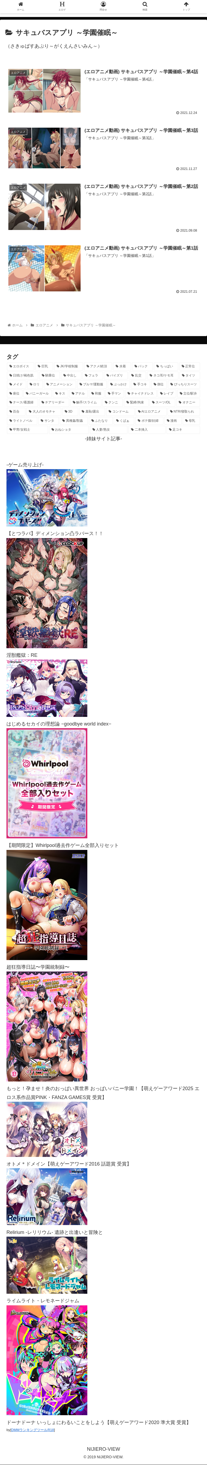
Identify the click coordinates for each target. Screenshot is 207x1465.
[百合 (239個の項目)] (16, 412)
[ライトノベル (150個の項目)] (22, 421)
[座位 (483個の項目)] (14, 394)
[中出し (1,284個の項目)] (71, 376)
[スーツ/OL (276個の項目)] (162, 403)
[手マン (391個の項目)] (114, 394)
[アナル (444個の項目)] (78, 394)
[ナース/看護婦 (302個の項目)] (22, 403)
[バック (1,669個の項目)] (142, 367)
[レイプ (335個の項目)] (167, 394)
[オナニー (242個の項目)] (188, 403)
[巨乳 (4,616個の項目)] (44, 367)
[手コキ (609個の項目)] (140, 385)
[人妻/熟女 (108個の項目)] (109, 430)
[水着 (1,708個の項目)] (122, 367)
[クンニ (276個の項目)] (112, 403)
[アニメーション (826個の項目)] (60, 385)
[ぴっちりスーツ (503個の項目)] (184, 385)
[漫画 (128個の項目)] (173, 421)
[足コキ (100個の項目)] (183, 430)
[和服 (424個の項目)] (96, 394)
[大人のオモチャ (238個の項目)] (43, 412)
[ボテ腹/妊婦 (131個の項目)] (149, 421)
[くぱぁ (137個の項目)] (124, 421)
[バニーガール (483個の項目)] (37, 394)
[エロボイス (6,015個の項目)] (20, 367)
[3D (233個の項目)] (70, 412)
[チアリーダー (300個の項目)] (54, 403)
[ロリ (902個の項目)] (35, 385)
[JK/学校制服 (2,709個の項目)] (68, 367)
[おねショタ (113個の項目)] (69, 430)
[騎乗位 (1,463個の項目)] (49, 376)
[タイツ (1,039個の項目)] (190, 376)
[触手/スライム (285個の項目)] (85, 403)
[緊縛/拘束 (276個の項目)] (136, 403)
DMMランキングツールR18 (32, 1430)
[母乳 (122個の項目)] (191, 421)
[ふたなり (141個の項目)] (101, 421)
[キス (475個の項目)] (60, 394)
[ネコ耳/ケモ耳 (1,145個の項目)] (162, 376)
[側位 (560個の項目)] (159, 385)
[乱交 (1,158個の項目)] (137, 376)
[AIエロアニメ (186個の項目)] (151, 412)
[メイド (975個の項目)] (16, 385)
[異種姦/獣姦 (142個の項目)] (74, 421)
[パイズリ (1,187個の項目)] (116, 376)
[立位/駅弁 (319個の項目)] (188, 394)
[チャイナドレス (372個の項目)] (141, 394)
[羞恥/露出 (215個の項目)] (92, 412)
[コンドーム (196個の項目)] (120, 412)
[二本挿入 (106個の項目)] (147, 430)
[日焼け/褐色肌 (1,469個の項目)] (22, 376)
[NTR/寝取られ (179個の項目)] (184, 412)
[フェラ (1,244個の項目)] (92, 376)
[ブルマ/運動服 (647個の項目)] (92, 385)
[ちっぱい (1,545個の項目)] (166, 367)
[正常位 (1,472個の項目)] (189, 367)
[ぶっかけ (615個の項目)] (119, 385)
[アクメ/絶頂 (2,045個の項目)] (98, 367)
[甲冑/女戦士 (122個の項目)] (27, 430)
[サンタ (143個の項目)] (48, 421)
